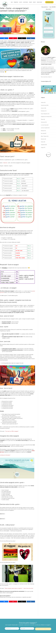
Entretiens (43, 111)
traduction (5, 162)
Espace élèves (39, 2)
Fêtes (42, 119)
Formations (16, 2)
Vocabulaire (43, 144)
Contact (34, 2)
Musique (42, 130)
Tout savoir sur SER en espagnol (11, 431)
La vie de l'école (44, 125)
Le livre (20, 2)
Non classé (43, 133)
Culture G (42, 108)
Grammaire (43, 122)
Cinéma (42, 102)
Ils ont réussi (25, 2)
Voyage (42, 147)
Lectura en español (44, 128)
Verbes (42, 142)
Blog (12, 2)
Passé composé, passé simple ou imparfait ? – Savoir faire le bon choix (19, 588)
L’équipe (30, 2)
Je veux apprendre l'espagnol (43, 628)
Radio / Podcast (44, 136)
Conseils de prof (44, 105)
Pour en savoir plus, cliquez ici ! (46, 77)
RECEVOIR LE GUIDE (48, 35)
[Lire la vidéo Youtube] (17, 58)
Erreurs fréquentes (44, 114)
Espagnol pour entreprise (45, 116)
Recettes (42, 139)
